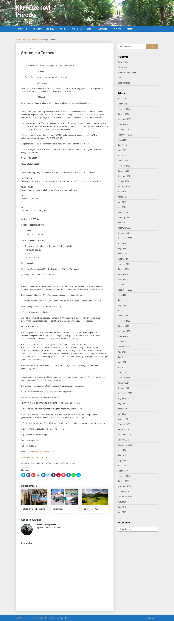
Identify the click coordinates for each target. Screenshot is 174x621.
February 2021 (124, 378)
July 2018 (122, 507)
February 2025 (124, 166)
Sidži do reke (123, 62)
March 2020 (123, 419)
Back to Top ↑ (152, 618)
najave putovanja (30, 40)
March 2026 (123, 104)
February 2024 (124, 217)
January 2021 (123, 383)
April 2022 (122, 310)
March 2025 (123, 161)
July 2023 (122, 248)
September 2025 (125, 135)
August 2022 (123, 295)
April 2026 (122, 99)
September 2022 (125, 290)
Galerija (62, 29)
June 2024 (122, 197)
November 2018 (124, 486)
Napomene (77, 29)
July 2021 (122, 352)
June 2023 (122, 254)
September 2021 (125, 347)
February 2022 (124, 321)
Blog (89, 29)
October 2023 (123, 233)
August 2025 (123, 140)
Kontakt (130, 29)
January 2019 (123, 481)
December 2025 (124, 119)
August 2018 (123, 502)
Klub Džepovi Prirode (33, 11)
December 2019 (124, 435)
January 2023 (123, 269)
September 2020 (125, 393)
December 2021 (124, 331)
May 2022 (122, 305)
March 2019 (123, 471)
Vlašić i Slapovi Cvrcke (127, 72)
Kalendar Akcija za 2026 (43, 29)
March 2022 (123, 316)
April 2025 (122, 155)
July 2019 (122, 455)
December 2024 (124, 176)
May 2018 (122, 512)
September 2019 (125, 445)
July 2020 (122, 404)
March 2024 (123, 212)
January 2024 (123, 223)
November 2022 (124, 279)
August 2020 (123, 398)
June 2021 (122, 357)
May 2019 (122, 460)
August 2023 (123, 243)
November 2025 (124, 124)
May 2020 (122, 414)
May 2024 (122, 202)
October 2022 (123, 285)
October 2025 (123, 130)
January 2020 (123, 429)
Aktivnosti (102, 29)
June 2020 (122, 409)
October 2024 (123, 181)
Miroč (120, 78)
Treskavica (122, 67)
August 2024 (123, 192)
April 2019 (122, 466)
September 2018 (125, 497)
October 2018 (123, 491)
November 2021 (124, 336)
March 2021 (123, 373)
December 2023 (124, 228)
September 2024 (125, 186)
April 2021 (122, 367)
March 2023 (123, 259)
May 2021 (122, 362)
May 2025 (122, 150)
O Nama (117, 29)
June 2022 (122, 300)
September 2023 (125, 238)
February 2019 (124, 476)
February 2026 (124, 109)
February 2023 (124, 264)
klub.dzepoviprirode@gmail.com (40, 452)
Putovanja (22, 29)
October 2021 (123, 341)
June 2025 (122, 145)
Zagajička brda (124, 83)
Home (18, 40)
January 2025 (123, 171)
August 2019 (123, 450)
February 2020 (124, 424)
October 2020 (123, 388)
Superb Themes (67, 618)
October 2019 (123, 440)
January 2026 (123, 114)
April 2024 (122, 207)
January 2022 (123, 326)
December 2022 (124, 274)
